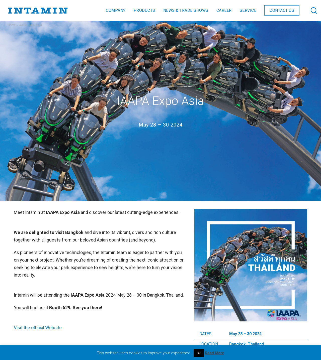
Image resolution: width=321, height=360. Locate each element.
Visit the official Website (38, 327)
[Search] (309, 10)
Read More (214, 353)
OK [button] (199, 353)
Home (12, 25)
